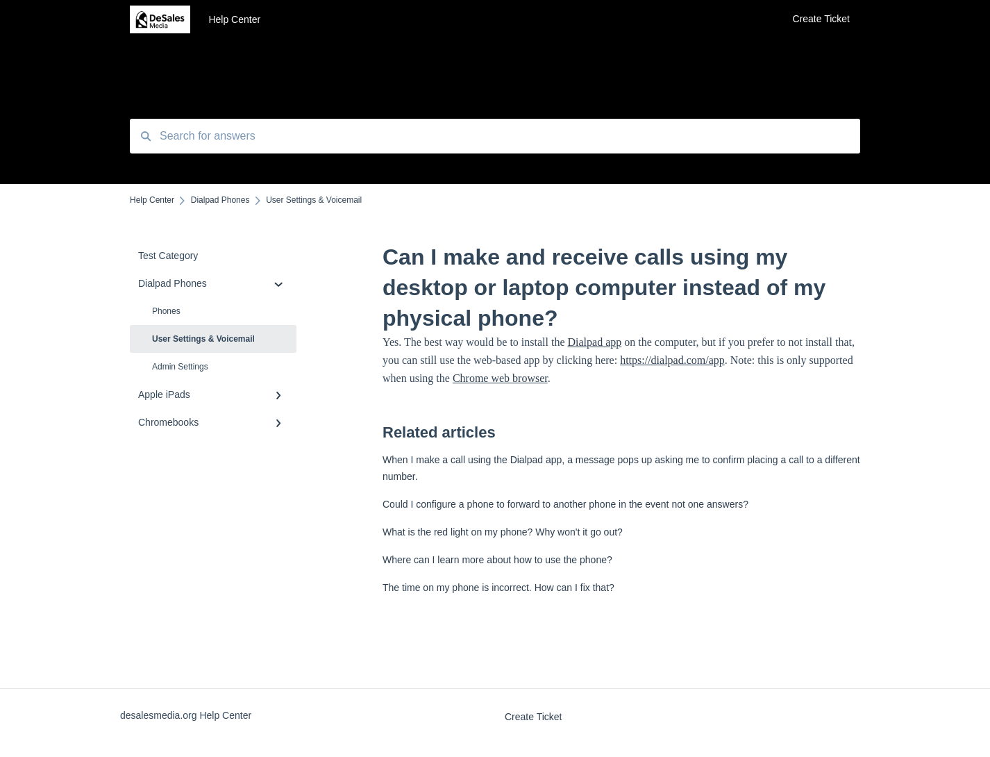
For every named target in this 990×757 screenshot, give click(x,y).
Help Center (234, 19)
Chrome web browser (500, 378)
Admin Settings (180, 367)
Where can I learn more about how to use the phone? (497, 559)
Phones (166, 311)
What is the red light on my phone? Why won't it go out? (503, 532)
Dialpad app (595, 342)
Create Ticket (533, 716)
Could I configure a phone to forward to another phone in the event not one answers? (565, 504)
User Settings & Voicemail (203, 339)
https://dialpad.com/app (672, 360)
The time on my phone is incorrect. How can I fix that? (498, 587)
